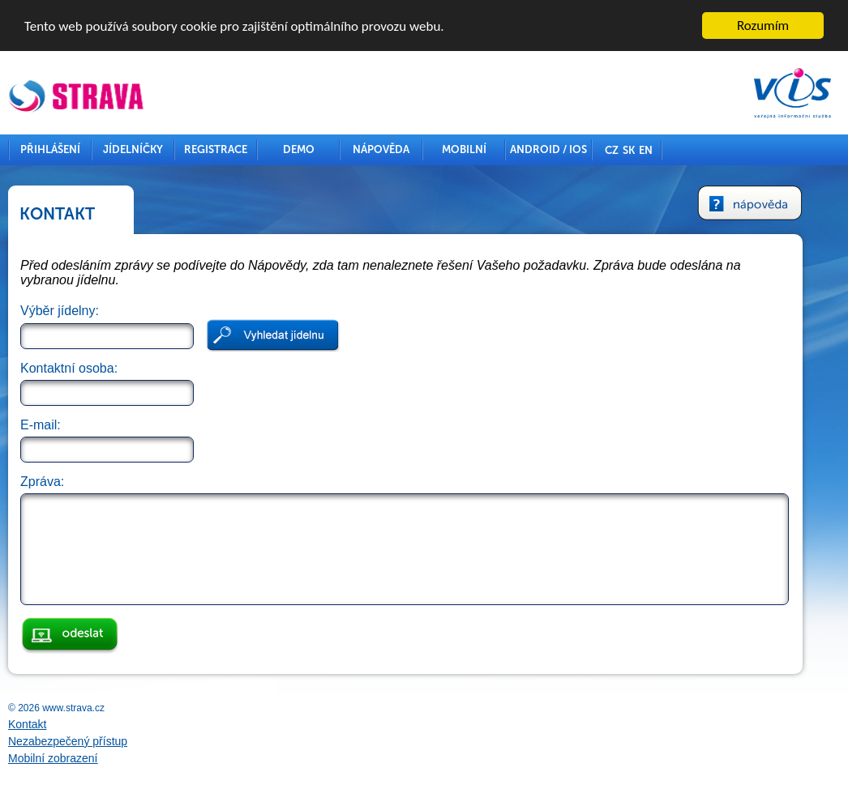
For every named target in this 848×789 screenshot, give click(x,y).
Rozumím (763, 25)
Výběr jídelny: (59, 311)
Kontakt (27, 724)
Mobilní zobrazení (53, 758)
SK (629, 150)
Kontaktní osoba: (69, 368)
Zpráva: (42, 481)
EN (646, 150)
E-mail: (40, 425)
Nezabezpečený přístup (67, 741)
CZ (612, 150)
